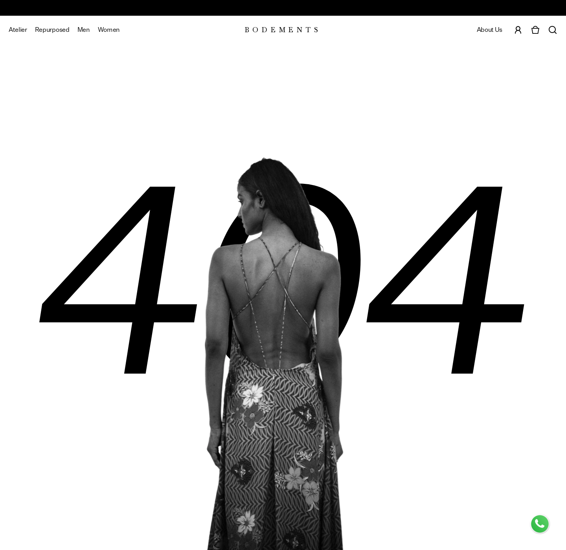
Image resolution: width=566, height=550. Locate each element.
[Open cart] (535, 30)
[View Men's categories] (84, 30)
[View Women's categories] (109, 30)
